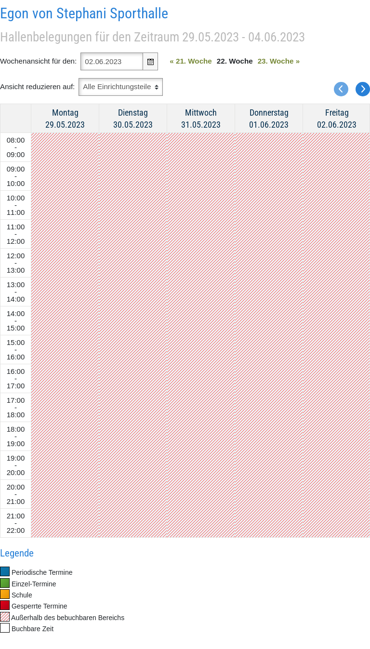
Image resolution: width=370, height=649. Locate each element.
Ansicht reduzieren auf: (37, 86)
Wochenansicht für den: (38, 61)
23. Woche (279, 61)
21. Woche (191, 61)
